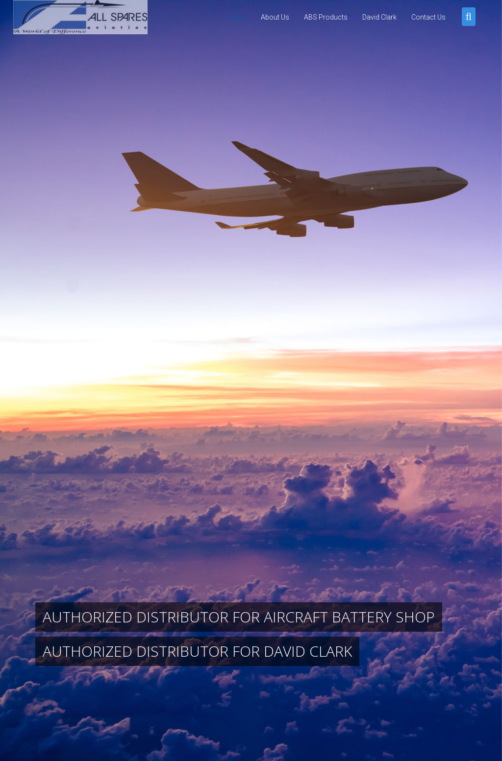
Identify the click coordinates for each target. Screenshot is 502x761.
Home (236, 17)
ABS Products (326, 17)
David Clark (379, 17)
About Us (275, 17)
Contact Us (428, 17)
